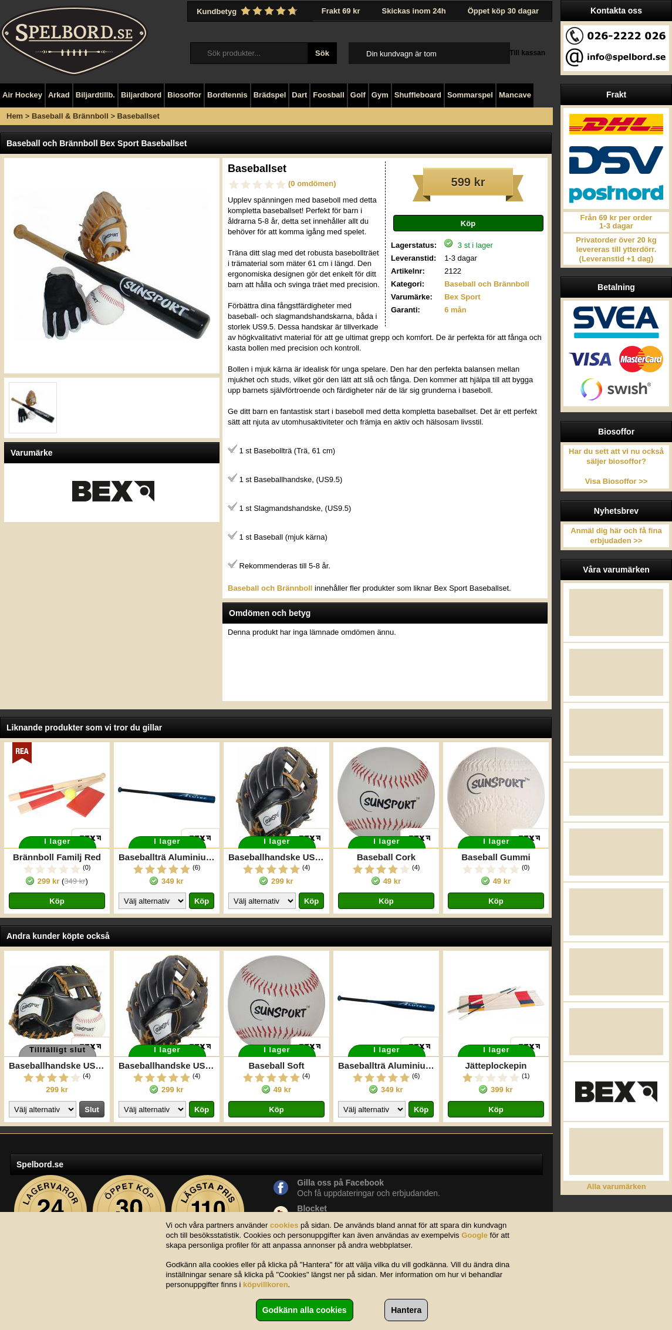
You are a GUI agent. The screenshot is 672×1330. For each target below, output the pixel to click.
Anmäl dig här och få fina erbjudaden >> (615, 535)
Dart (299, 94)
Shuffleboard (417, 94)
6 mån (455, 309)
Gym (380, 94)
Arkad (59, 94)
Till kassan (527, 53)
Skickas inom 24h (414, 10)
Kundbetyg (248, 11)
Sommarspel (470, 94)
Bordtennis (227, 94)
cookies (284, 1225)
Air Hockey (22, 94)
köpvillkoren (265, 1284)
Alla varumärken (616, 1186)
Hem (14, 116)
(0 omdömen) (312, 183)
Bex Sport (462, 296)
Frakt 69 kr (341, 10)
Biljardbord (141, 94)
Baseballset (138, 116)
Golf (358, 94)
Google (474, 1235)
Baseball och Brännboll (486, 284)
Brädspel (270, 94)
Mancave (515, 94)
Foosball (328, 94)
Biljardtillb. (95, 94)
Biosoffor (184, 94)
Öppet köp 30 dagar (503, 10)
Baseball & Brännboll (70, 116)
